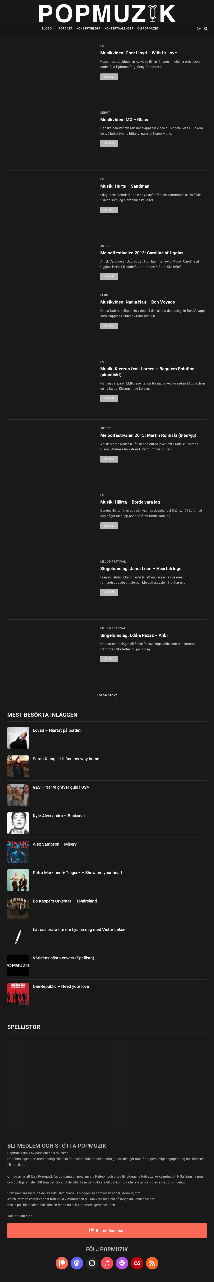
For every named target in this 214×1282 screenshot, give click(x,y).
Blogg (47, 28)
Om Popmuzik (147, 28)
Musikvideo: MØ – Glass (124, 119)
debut (105, 112)
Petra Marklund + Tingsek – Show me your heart (77, 872)
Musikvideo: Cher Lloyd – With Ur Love (138, 52)
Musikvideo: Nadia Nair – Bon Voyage (137, 302)
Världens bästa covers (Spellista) (63, 957)
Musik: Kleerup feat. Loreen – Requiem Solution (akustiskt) (147, 371)
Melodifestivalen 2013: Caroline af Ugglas (141, 252)
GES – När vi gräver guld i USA (61, 787)
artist (105, 245)
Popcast (65, 28)
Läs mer (109, 76)
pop (103, 45)
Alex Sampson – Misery (55, 844)
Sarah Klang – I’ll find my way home (66, 758)
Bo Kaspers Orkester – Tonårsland (65, 901)
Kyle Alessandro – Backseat (59, 815)
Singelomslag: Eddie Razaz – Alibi (134, 635)
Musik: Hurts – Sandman (124, 186)
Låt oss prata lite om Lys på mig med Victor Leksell (80, 929)
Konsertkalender (118, 28)
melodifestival (113, 561)
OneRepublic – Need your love (61, 986)
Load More (107, 695)
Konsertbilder (88, 28)
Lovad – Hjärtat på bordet (57, 730)
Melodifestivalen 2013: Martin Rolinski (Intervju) (148, 435)
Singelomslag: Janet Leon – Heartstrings (140, 568)
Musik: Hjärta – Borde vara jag (130, 502)
